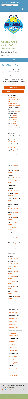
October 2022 (13, 375)
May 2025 (12, 324)
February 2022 (13, 369)
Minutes (17, 111)
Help (18, 2)
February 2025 (13, 327)
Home (2, 2)
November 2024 (13, 341)
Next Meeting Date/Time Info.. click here (14, 99)
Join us (7, 2)
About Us (9, 389)
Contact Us (12, 2)
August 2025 (13, 321)
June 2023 (12, 359)
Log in (25, 9)
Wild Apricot (13, 396)
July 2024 (12, 344)
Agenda (16, 135)
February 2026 (13, 312)
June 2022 (12, 372)
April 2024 (12, 347)
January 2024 (13, 350)
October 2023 (13, 356)
